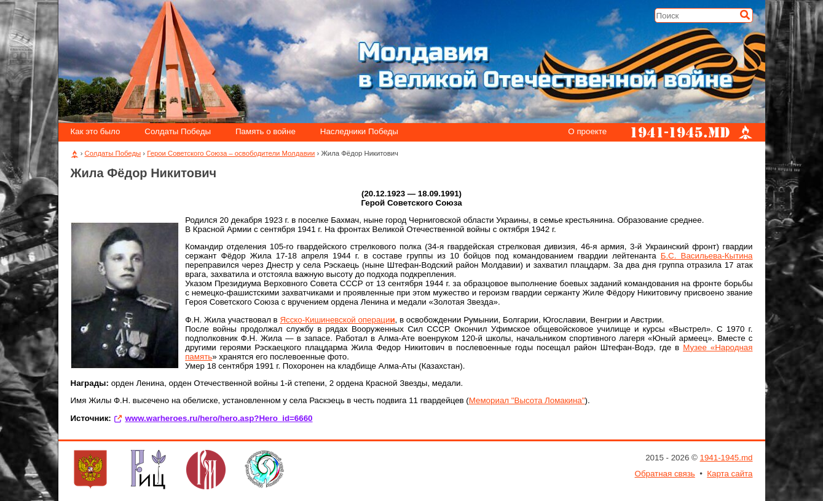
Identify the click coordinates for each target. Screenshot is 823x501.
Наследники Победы (359, 132)
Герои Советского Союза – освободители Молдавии (231, 153)
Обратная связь (665, 473)
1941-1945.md (726, 457)
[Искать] (745, 15)
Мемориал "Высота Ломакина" (527, 400)
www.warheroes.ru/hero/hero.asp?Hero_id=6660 (218, 418)
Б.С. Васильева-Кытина (707, 255)
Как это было (95, 132)
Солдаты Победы (177, 132)
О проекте (587, 132)
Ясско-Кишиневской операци (337, 319)
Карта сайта (729, 473)
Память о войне (265, 132)
